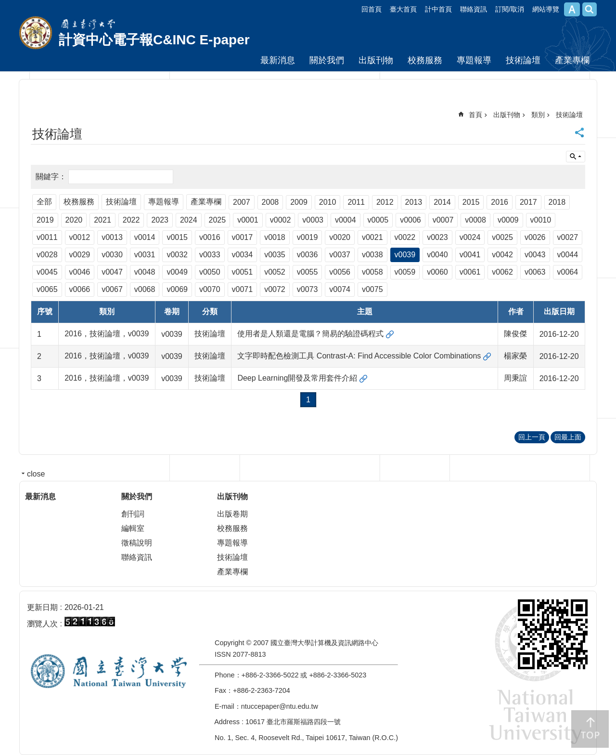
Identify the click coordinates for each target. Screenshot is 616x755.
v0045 (47, 272)
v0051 (242, 272)
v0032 (177, 255)
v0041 (470, 255)
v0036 (307, 255)
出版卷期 (232, 514)
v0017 (242, 237)
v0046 (79, 272)
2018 (557, 202)
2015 (471, 202)
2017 (528, 202)
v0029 (79, 255)
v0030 (112, 255)
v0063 (535, 272)
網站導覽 (545, 9)
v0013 (112, 237)
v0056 (339, 272)
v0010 (541, 220)
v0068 (144, 289)
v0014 (144, 237)
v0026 (535, 237)
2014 (442, 202)
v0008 (475, 220)
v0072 (274, 289)
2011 (356, 202)
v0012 (79, 237)
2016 (499, 202)
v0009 (508, 220)
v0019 (307, 237)
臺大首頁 (403, 9)
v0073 (307, 289)
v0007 (443, 220)
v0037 (339, 255)
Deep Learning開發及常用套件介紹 (297, 378)
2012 (385, 202)
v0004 (345, 220)
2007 (241, 202)
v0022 (405, 237)
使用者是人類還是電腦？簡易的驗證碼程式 (310, 334)
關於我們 (326, 60)
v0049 (177, 272)
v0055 (307, 272)
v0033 (209, 255)
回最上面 (567, 437)
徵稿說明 (136, 543)
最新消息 (277, 60)
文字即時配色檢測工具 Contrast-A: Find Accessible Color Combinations (359, 356)
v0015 (177, 237)
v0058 (372, 272)
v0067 (112, 289)
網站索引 (589, 9)
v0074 (339, 289)
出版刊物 (376, 60)
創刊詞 (132, 514)
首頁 (475, 115)
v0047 (112, 272)
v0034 (242, 255)
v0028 (47, 255)
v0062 (502, 272)
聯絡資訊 (473, 9)
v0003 (312, 220)
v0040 (437, 255)
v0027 (567, 237)
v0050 (209, 272)
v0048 (144, 272)
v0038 (372, 255)
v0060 (437, 272)
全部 (44, 202)
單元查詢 (575, 156)
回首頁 (371, 9)
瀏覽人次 (42, 624)
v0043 (535, 255)
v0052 (274, 272)
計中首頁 (438, 9)
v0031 (144, 255)
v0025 (502, 237)
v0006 (410, 220)
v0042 (502, 255)
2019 (45, 220)
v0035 (274, 255)
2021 (102, 220)
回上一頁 (531, 437)
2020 (74, 220)
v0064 (567, 272)
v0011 (47, 237)
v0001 (247, 220)
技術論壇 (523, 60)
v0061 (470, 272)
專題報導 (474, 60)
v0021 (372, 237)
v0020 (339, 237)
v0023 (437, 237)
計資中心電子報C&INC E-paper (154, 39)
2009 (299, 202)
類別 (538, 115)
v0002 (280, 220)
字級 (572, 9)
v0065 (47, 289)
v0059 (405, 272)
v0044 (567, 255)
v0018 (274, 237)
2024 (188, 220)
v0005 (378, 220)
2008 (270, 202)
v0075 (372, 289)
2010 (327, 202)
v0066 (79, 289)
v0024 (470, 237)
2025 (217, 220)
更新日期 (42, 607)
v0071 (242, 289)
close (36, 474)
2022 (131, 220)
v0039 (405, 255)
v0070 (209, 289)
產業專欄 (572, 60)
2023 (159, 220)
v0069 (177, 289)
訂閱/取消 (509, 9)
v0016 (209, 237)
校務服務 (425, 60)
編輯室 (132, 528)
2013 (414, 202)
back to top (590, 729)
